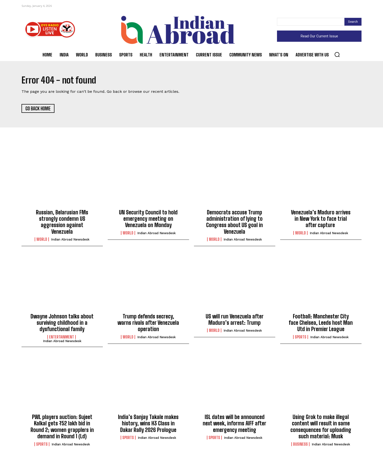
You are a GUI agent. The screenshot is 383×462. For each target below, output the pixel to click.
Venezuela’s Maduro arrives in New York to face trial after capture (321, 220)
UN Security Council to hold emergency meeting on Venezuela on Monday (148, 220)
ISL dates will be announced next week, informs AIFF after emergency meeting (234, 425)
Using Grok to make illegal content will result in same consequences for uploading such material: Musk (320, 428)
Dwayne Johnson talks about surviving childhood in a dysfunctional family (62, 324)
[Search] (353, 22)
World (41, 241)
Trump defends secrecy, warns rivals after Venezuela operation (148, 324)
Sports (300, 338)
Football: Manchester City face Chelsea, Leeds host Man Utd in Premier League (321, 324)
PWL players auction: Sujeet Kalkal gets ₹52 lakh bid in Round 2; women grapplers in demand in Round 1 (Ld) (62, 428)
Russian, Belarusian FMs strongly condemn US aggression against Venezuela (62, 223)
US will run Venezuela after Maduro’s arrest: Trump (235, 320)
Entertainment (61, 338)
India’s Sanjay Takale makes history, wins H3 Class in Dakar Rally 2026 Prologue (148, 425)
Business (300, 445)
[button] (337, 54)
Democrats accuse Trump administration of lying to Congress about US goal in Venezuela (234, 223)
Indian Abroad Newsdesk (70, 241)
